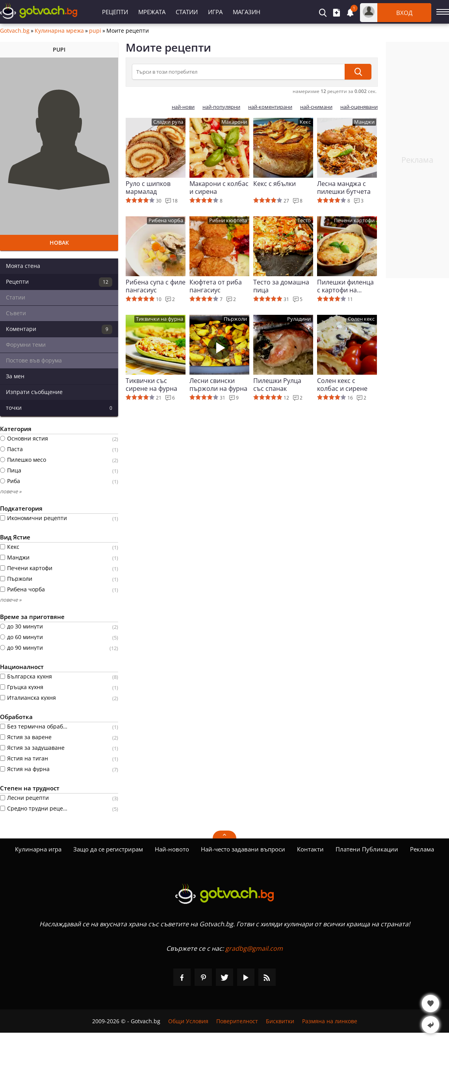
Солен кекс (361, 319)
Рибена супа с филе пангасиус (156, 286)
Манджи (364, 122)
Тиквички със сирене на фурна (151, 384)
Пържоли (235, 319)
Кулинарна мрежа (59, 31)
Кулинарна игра (38, 849)
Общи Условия (188, 1021)
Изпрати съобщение (34, 392)
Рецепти (115, 12)
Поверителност (237, 1021)
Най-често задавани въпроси (243, 849)
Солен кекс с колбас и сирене (342, 384)
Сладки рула (168, 122)
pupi (95, 31)
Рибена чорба (165, 220)
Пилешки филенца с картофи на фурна (345, 286)
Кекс (305, 122)
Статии (187, 12)
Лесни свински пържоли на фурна (218, 384)
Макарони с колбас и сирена (219, 187)
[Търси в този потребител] (238, 72)
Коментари (59, 329)
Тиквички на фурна (159, 319)
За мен (15, 376)
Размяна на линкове (329, 1021)
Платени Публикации (367, 849)
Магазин (246, 12)
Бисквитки (280, 1021)
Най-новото (172, 849)
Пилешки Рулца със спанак (277, 384)
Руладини (299, 319)
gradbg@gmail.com (254, 948)
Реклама (422, 849)
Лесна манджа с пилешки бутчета (344, 187)
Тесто (304, 220)
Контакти (310, 849)
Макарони (234, 122)
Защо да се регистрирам (108, 849)
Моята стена (23, 266)
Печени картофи (354, 220)
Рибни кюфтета (228, 220)
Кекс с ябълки (274, 184)
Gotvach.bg (15, 31)
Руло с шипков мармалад (148, 187)
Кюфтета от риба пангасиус (215, 286)
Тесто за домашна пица (281, 286)
